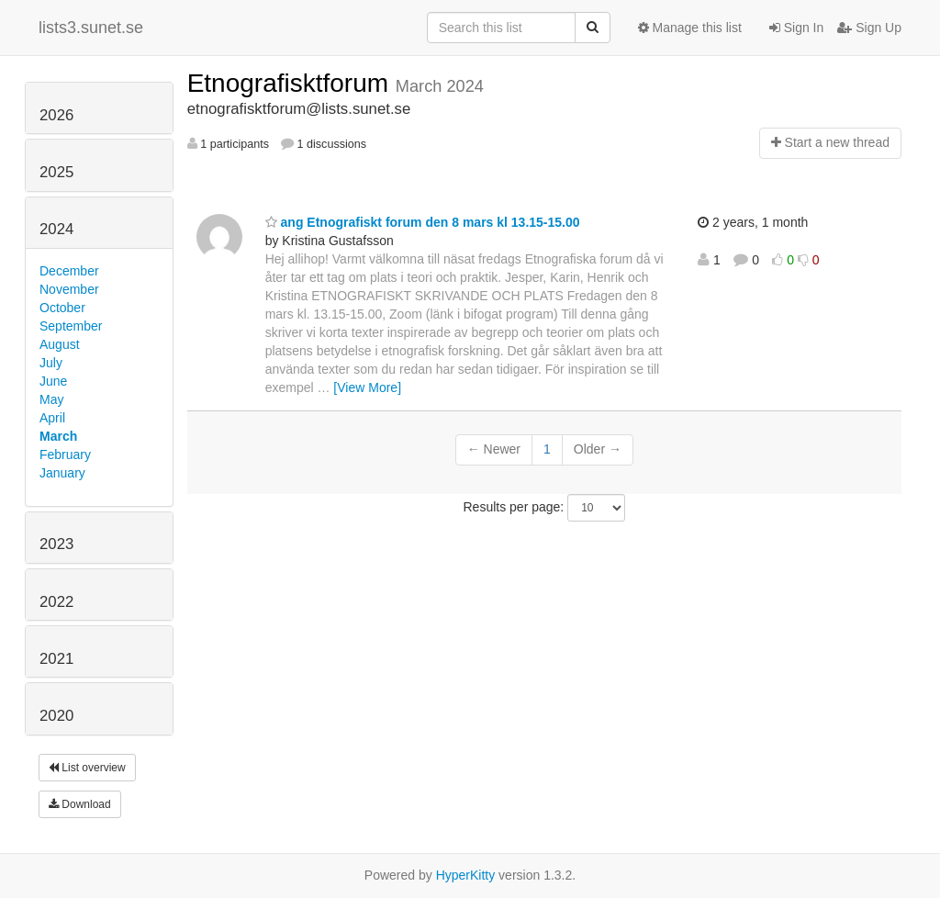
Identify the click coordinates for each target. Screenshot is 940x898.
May (51, 399)
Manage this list (690, 27)
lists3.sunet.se (91, 27)
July (50, 362)
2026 (56, 115)
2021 (56, 659)
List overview (87, 767)
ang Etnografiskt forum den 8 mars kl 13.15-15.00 (422, 222)
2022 (56, 602)
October (62, 307)
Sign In (796, 27)
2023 (56, 544)
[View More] (367, 387)
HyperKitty (466, 875)
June (53, 381)
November (69, 289)
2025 (56, 172)
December (69, 271)
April (52, 417)
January (62, 473)
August (59, 344)
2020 (56, 715)
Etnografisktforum (291, 83)
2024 (56, 229)
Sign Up (869, 27)
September (70, 326)
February (65, 454)
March (58, 436)
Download (80, 804)
